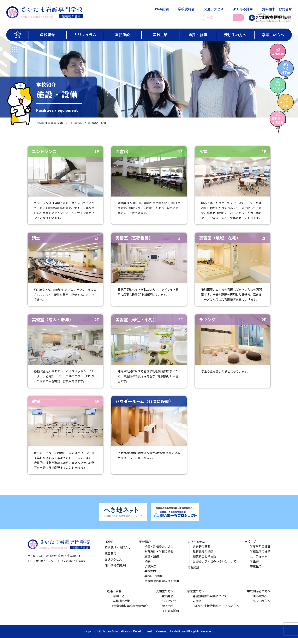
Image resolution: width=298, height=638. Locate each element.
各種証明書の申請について (209, 596)
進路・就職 (198, 34)
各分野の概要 (201, 546)
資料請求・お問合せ (277, 8)
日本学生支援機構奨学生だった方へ (215, 606)
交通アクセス (213, 8)
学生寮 (254, 561)
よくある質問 (243, 8)
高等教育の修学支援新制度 (161, 581)
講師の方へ (259, 596)
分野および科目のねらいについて (214, 561)
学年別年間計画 (260, 546)
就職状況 (118, 596)
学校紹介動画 (153, 576)
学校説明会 (186, 8)
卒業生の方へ (273, 34)
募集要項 (167, 596)
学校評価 (150, 566)
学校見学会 (168, 601)
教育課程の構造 (203, 551)
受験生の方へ (235, 34)
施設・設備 (99, 123)
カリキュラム (85, 34)
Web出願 (162, 8)
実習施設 (122, 34)
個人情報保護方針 (116, 565)
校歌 (147, 561)
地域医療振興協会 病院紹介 (130, 606)
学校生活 (160, 34)
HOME (109, 542)
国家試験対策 (121, 601)
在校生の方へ (261, 601)
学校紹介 (47, 34)
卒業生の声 (257, 566)
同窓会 (196, 601)
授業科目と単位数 (204, 556)
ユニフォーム (258, 556)
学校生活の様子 (260, 551)
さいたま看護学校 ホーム (52, 123)
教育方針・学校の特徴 (158, 551)
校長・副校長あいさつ (158, 546)
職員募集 (110, 553)
